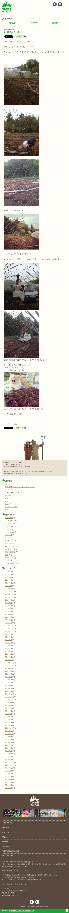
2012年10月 (9, 699)
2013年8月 (8, 671)
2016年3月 (8, 583)
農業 (15, 424)
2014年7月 (8, 640)
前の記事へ (13, 23)
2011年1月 (8, 759)
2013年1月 (8, 691)
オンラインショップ (8, 832)
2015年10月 (9, 597)
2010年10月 (9, 768)
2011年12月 (9, 728)
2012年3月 (8, 719)
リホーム (8, 535)
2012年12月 (9, 694)
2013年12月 (9, 660)
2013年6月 (8, 677)
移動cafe (8, 546)
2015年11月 (9, 594)
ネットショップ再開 (11, 507)
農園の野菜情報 (10, 552)
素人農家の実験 (10, 549)
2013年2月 (8, 688)
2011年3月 (8, 754)
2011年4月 (8, 751)
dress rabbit (9, 518)
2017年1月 (8, 574)
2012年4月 (8, 716)
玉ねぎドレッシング (11, 504)
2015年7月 (8, 606)
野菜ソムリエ (9, 558)
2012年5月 (8, 714)
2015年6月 (8, 608)
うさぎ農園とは (7, 823)
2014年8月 (8, 637)
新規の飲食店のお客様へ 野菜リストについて (21, 910)
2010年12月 (9, 762)
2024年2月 (8, 571)
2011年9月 (8, 736)
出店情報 (8, 543)
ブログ (7, 529)
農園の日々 (5, 827)
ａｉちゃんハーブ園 (11, 563)
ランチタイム (9, 532)
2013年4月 (8, 682)
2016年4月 (8, 580)
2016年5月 (8, 577)
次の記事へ (56, 23)
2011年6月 (8, 745)
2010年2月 (8, 785)
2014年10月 (9, 631)
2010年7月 (8, 776)
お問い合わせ (6, 846)
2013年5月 (8, 680)
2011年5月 (8, 748)
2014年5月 (8, 645)
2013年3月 (8, 685)
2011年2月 (8, 756)
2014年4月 (8, 648)
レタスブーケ (9, 498)
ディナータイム (10, 526)
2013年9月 (8, 668)
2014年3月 (8, 651)
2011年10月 (9, 734)
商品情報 (5, 842)
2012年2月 (8, 722)
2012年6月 (8, 711)
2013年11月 (9, 662)
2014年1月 (8, 657)
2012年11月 (9, 697)
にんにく (8, 501)
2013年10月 (9, 665)
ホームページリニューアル (13, 492)
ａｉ (6, 560)
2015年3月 (8, 617)
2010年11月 (9, 765)
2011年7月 (8, 742)
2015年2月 (8, 620)
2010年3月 (8, 782)
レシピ (7, 538)
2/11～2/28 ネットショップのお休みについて (20, 487)
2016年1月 (8, 588)
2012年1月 (8, 725)
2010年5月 (8, 779)
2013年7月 (8, 674)
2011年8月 (8, 739)
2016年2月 (8, 586)
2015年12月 (9, 591)
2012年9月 (8, 702)
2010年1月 (8, 788)
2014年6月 (8, 643)
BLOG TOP (35, 23)
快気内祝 (8, 495)
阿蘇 (6, 509)
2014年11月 (9, 628)
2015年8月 (8, 603)
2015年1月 (8, 623)
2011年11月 (9, 731)
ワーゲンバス (9, 540)
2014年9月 (8, 634)
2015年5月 (8, 611)
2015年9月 (8, 600)
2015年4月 (8, 614)
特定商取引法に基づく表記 (10, 851)
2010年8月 (8, 773)
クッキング (8, 523)
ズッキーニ (8, 490)
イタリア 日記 (9, 520)
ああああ (8, 484)
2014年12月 (9, 625)
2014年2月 (8, 654)
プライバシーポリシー (9, 856)
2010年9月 (8, 771)
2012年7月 (8, 708)
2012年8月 (8, 705)
